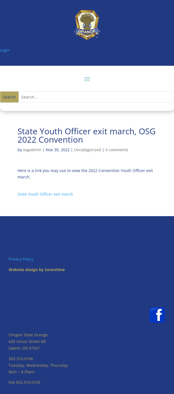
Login (5, 50)
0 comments (116, 149)
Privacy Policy (21, 259)
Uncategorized (87, 149)
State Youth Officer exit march (45, 194)
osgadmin (32, 149)
